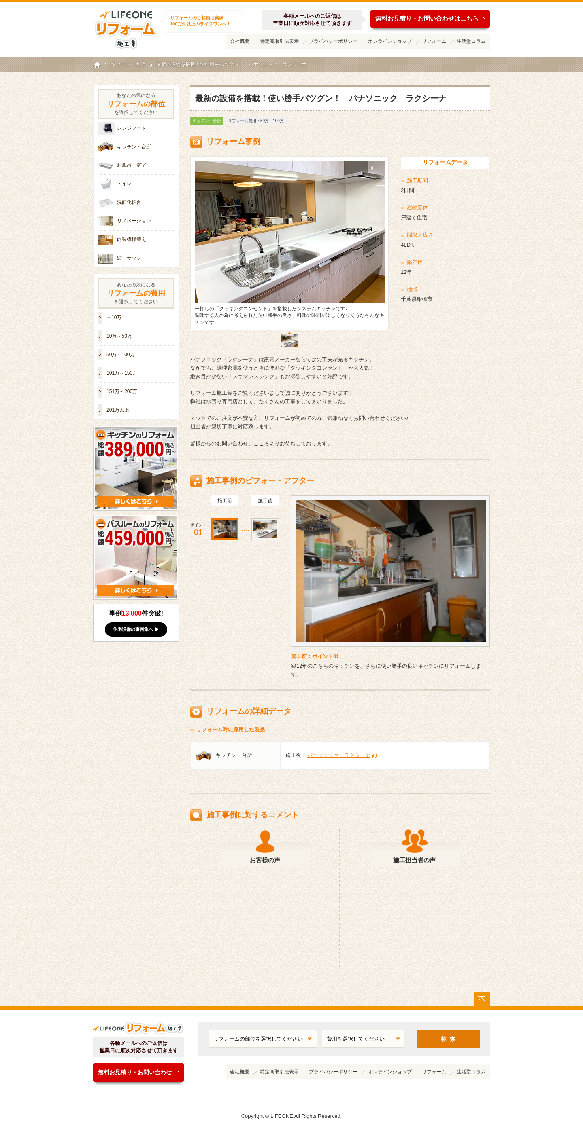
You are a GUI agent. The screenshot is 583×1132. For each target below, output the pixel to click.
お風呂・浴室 (131, 165)
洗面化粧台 (129, 202)
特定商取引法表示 (279, 41)
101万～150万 (121, 373)
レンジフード (131, 128)
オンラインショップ (390, 41)
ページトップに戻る (482, 999)
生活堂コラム (471, 41)
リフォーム (434, 41)
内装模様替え (131, 239)
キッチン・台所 (207, 120)
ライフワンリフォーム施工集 (125, 28)
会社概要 (239, 41)
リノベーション (134, 221)
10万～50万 (119, 336)
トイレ (124, 183)
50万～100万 (120, 355)
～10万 (113, 317)
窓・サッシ (129, 258)
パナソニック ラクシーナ (338, 755)
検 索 (448, 1039)
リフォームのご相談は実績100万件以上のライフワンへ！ (200, 20)
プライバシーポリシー (333, 41)
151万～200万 (121, 391)
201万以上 (117, 410)
